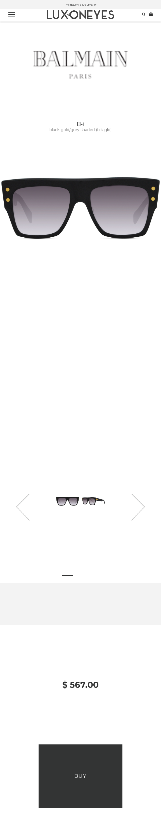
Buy (80, 776)
